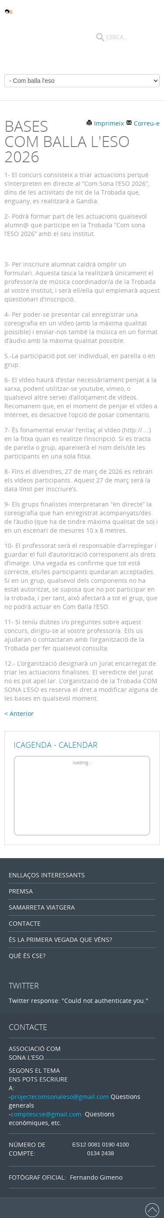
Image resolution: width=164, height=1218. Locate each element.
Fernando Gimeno (96, 1177)
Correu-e (143, 123)
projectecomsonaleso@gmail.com (60, 1096)
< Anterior (19, 713)
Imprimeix (105, 123)
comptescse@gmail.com (46, 1114)
